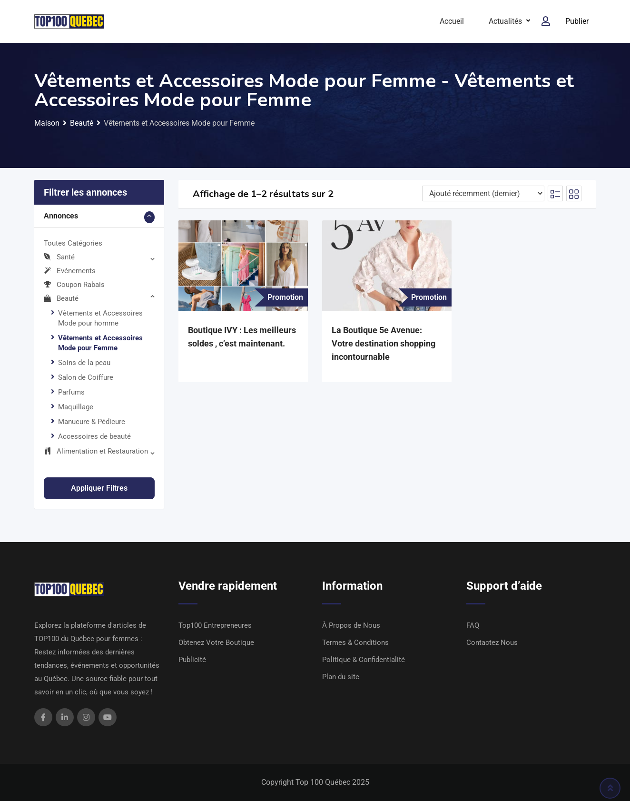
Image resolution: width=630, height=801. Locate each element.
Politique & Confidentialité (363, 659)
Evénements (70, 271)
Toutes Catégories (73, 243)
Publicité (192, 659)
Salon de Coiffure (85, 377)
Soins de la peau (84, 362)
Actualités (505, 21)
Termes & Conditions (355, 642)
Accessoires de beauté (94, 436)
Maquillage (75, 407)
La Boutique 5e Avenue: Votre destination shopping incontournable (383, 343)
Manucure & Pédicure (91, 421)
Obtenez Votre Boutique (216, 642)
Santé (59, 257)
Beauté (61, 298)
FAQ (472, 625)
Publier (577, 21)
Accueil (452, 21)
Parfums (71, 392)
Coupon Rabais (74, 284)
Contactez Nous (492, 642)
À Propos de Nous (351, 625)
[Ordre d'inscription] (483, 193)
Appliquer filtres (99, 488)
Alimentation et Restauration (96, 451)
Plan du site (340, 676)
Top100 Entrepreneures (215, 625)
